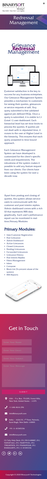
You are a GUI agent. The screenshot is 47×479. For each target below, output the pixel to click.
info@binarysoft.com (17, 413)
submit (23, 392)
